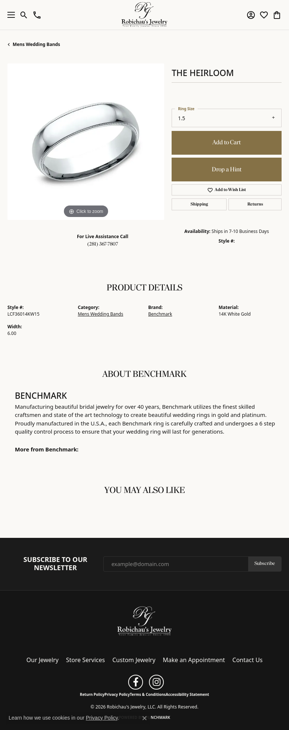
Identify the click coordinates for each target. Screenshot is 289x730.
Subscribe (264, 563)
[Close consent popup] (144, 718)
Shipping (199, 204)
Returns (255, 204)
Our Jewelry (42, 660)
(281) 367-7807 (102, 244)
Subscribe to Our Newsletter (55, 564)
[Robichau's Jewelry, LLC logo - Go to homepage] (145, 15)
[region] (85, 141)
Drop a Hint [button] (226, 170)
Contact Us (248, 660)
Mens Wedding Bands (36, 44)
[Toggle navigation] (9, 15)
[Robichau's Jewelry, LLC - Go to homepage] (144, 621)
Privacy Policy (117, 694)
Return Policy (92, 694)
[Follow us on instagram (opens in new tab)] (156, 682)
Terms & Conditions (148, 694)
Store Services (85, 660)
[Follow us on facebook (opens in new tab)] (135, 682)
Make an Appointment (194, 660)
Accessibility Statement (187, 694)
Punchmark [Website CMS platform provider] (158, 717)
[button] (24, 14)
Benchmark (160, 314)
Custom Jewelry (134, 660)
